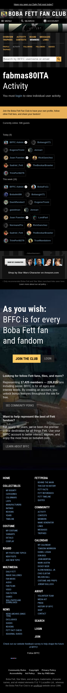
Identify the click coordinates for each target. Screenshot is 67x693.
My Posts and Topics (16, 553)
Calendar (41, 540)
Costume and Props (47, 580)
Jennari (35, 150)
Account (51, 21)
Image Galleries (14, 575)
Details (9, 538)
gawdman (12, 210)
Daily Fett (11, 571)
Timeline (10, 519)
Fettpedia (41, 478)
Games (9, 596)
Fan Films (10, 586)
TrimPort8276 (14, 173)
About (39, 591)
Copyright (34, 670)
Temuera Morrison (47, 548)
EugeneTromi (14, 150)
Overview (8, 37)
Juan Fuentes (16, 158)
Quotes (41, 500)
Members (34, 39)
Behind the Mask (46, 482)
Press (40, 603)
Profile (6, 47)
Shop (40, 610)
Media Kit (42, 599)
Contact (42, 613)
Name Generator (46, 522)
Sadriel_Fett (13, 165)
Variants (10, 534)
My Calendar (44, 545)
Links (46, 39)
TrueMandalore (39, 240)
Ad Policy (30, 673)
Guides (9, 623)
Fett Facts (43, 489)
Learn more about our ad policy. (32, 284)
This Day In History (47, 486)
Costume (9, 526)
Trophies (8, 39)
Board (32, 37)
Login (47, 358)
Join (37, 636)
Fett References (46, 493)
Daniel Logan (44, 552)
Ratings (9, 508)
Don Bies (42, 555)
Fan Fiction (11, 593)
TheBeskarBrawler (40, 165)
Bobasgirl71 (41, 142)
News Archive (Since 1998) (16, 615)
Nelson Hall (44, 577)
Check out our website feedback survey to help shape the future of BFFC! (33, 645)
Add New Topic (13, 560)
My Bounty (11, 490)
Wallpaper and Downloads (13, 601)
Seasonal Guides (14, 634)
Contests (21, 39)
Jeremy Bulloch (46, 584)
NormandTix (13, 225)
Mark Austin (44, 563)
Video (8, 589)
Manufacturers (13, 504)
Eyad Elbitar (44, 573)
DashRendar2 (14, 202)
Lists (8, 501)
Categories (11, 494)
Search (27, 21)
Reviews (10, 512)
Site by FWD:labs (46, 673)
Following (27, 47)
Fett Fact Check (14, 630)
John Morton (44, 559)
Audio (8, 582)
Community (42, 507)
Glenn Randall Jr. (47, 570)
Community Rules (17, 670)
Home (6, 478)
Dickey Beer (43, 566)
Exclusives (11, 619)
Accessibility (15, 673)
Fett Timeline (44, 496)
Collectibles (12, 486)
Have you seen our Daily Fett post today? (33, 4)
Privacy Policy (49, 670)
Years (8, 515)
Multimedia (10, 567)
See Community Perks (20, 405)
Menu (6, 21)
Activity (21, 37)
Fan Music (11, 579)
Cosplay (10, 541)
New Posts (11, 556)
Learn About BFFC (17, 446)
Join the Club (27, 359)
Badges (52, 47)
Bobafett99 (13, 194)
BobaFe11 (39, 187)
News (6, 609)
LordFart (40, 217)
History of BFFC (45, 606)
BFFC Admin (16, 142)
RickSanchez (43, 158)
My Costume (12, 530)
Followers (40, 47)
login (19, 95)
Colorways (11, 497)
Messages (45, 37)
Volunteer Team (46, 596)
